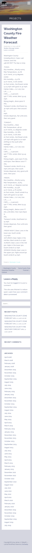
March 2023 (8, 463)
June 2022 (8, 491)
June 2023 (8, 454)
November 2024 (10, 401)
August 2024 (8, 410)
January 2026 (9, 366)
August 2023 (8, 447)
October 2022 (9, 479)
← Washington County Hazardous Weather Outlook (9, 270)
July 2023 (7, 451)
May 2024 (7, 419)
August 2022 (8, 485)
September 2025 (10, 379)
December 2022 (10, 472)
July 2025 (7, 385)
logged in (16, 283)
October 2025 (9, 376)
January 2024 (9, 432)
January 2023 (9, 469)
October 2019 (9, 516)
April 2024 (8, 423)
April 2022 (7, 497)
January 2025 (9, 394)
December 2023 (10, 435)
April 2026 (8, 357)
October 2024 (9, 404)
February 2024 (9, 429)
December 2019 (10, 510)
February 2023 (9, 466)
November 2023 (10, 438)
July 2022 (7, 488)
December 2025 (10, 370)
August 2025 (8, 382)
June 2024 (8, 416)
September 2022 (10, 482)
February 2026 (9, 363)
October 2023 (9, 441)
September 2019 (10, 519)
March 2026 (8, 360)
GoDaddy (25, 544)
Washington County (14, 262)
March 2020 (8, 500)
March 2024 (8, 426)
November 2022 (10, 475)
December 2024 (10, 398)
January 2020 (9, 507)
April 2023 (8, 460)
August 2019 (8, 522)
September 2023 (10, 444)
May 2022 (7, 494)
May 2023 (7, 457)
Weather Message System (11, 48)
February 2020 (9, 503)
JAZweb (4, 5)
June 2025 (8, 388)
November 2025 (10, 373)
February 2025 (9, 391)
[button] (29, 3)
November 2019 (10, 513)
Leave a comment (9, 50)
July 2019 (7, 525)
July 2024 (7, 413)
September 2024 (10, 407)
